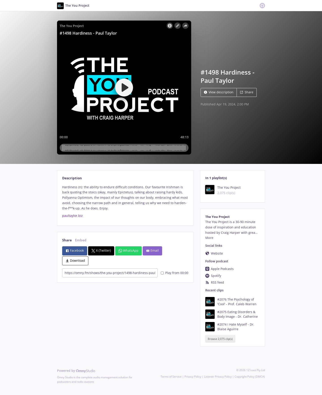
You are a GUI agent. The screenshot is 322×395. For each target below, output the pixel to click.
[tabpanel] (125, 201)
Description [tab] (72, 178)
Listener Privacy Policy (218, 376)
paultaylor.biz (72, 215)
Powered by (76, 370)
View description (218, 92)
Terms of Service (171, 376)
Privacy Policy (192, 376)
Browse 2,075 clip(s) (220, 339)
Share (246, 92)
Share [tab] (67, 240)
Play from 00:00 (174, 273)
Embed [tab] (81, 240)
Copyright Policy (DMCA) (250, 376)
